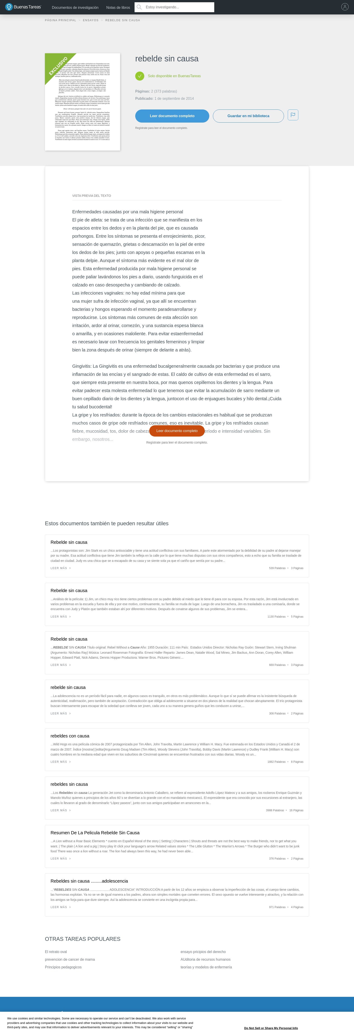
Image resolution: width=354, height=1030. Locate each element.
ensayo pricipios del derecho (203, 952)
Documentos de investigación (75, 7)
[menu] (346, 7)
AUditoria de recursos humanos (206, 959)
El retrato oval (56, 952)
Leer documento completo (172, 116)
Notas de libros (118, 7)
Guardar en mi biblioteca (248, 116)
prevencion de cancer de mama (70, 959)
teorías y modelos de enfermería (206, 967)
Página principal (61, 20)
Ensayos (91, 20)
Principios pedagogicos (63, 967)
